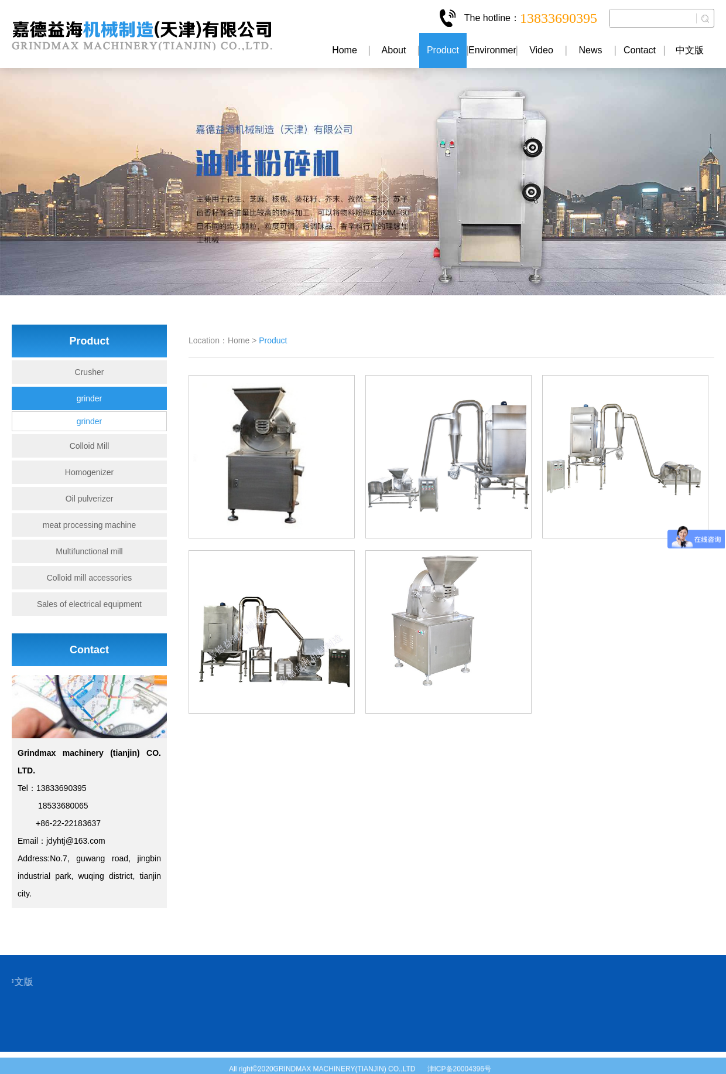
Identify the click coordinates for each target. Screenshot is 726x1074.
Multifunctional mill (89, 551)
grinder (89, 398)
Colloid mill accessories (89, 577)
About (394, 50)
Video (541, 50)
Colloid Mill (89, 446)
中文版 (690, 50)
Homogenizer (89, 472)
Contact (640, 50)
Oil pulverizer (90, 498)
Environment (492, 50)
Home (344, 50)
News (590, 50)
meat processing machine (89, 525)
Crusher (89, 372)
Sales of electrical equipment (89, 604)
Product (443, 50)
